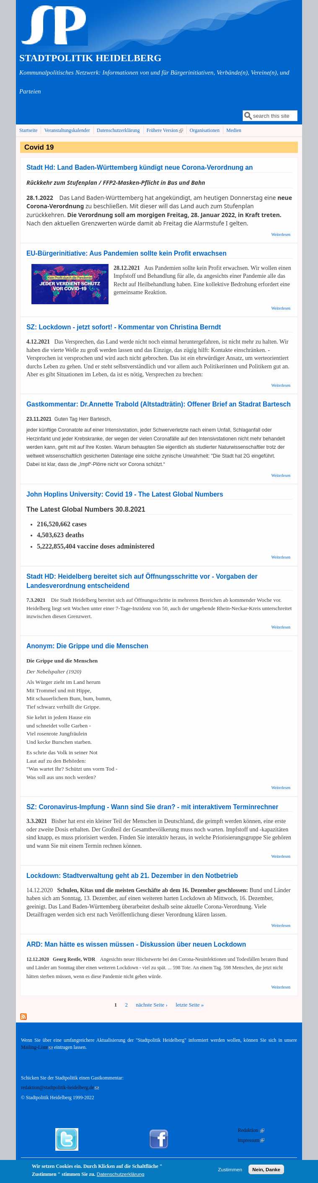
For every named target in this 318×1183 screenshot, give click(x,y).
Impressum (251, 1140)
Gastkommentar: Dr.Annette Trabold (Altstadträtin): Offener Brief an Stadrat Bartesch (158, 404)
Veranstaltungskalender (67, 130)
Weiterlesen (280, 234)
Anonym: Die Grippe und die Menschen (87, 646)
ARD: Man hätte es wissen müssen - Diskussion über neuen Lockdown (136, 944)
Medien (233, 130)
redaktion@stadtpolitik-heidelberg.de (60, 1087)
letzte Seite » (190, 1005)
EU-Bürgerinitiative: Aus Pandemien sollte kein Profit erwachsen (126, 253)
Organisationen (205, 130)
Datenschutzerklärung (118, 130)
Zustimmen (230, 1171)
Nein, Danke (266, 1171)
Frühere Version (166, 130)
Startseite (28, 130)
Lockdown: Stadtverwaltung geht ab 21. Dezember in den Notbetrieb (132, 875)
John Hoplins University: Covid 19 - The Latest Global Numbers (124, 494)
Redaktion (251, 1130)
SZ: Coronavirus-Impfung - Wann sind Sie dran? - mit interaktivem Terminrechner (152, 806)
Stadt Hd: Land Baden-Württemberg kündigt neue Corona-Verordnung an (139, 167)
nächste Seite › (152, 1005)
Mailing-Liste (37, 1047)
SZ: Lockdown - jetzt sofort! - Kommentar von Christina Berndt (123, 327)
